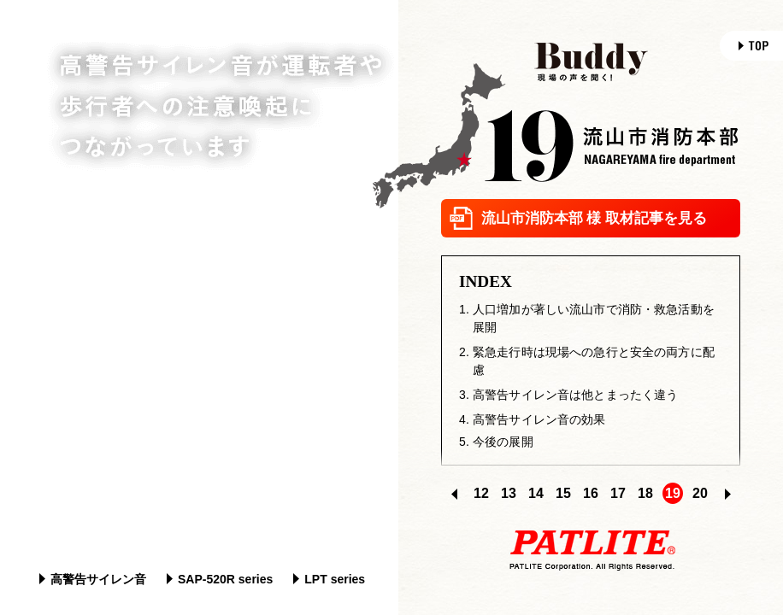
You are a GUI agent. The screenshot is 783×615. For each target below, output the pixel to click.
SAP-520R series (220, 579)
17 (618, 493)
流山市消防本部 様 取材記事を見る (578, 218)
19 (672, 493)
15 (563, 493)
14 (536, 493)
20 (700, 493)
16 (590, 493)
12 (481, 493)
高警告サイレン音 (92, 579)
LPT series (329, 579)
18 (645, 493)
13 (508, 493)
